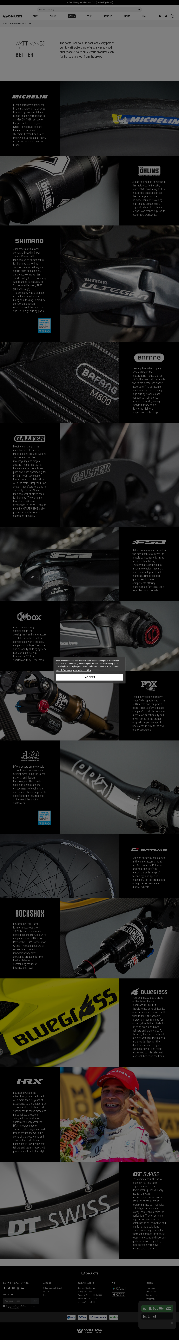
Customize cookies (82, 670)
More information (64, 670)
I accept (89, 677)
